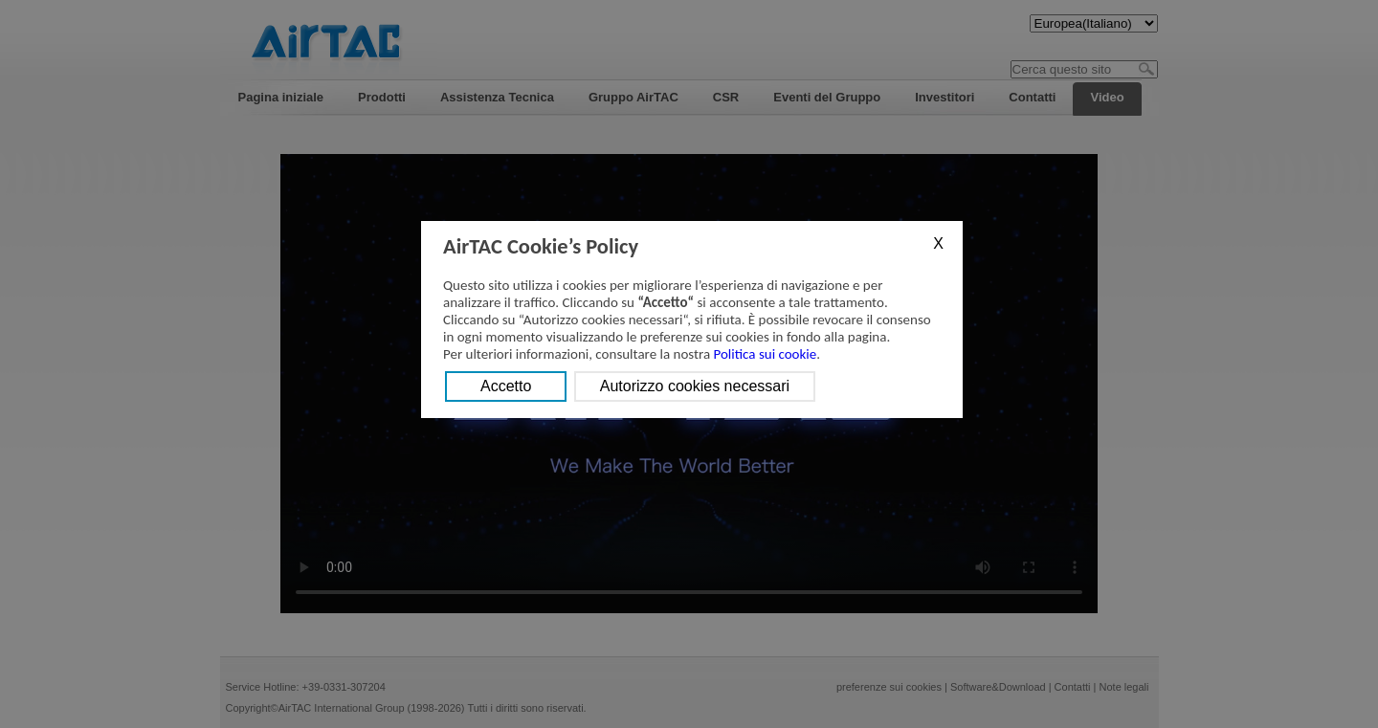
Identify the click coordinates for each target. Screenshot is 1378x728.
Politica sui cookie (765, 354)
